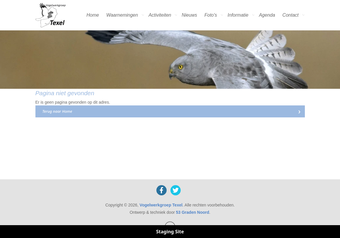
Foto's (210, 15)
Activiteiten (159, 15)
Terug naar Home (57, 111)
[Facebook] (161, 190)
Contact (290, 15)
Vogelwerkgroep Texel (161, 205)
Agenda (267, 15)
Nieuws (189, 15)
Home (92, 15)
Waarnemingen (122, 15)
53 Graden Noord (192, 212)
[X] (175, 190)
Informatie (238, 15)
